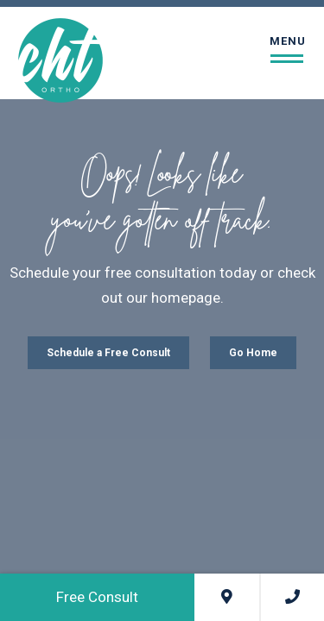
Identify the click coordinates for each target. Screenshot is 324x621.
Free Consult (97, 596)
